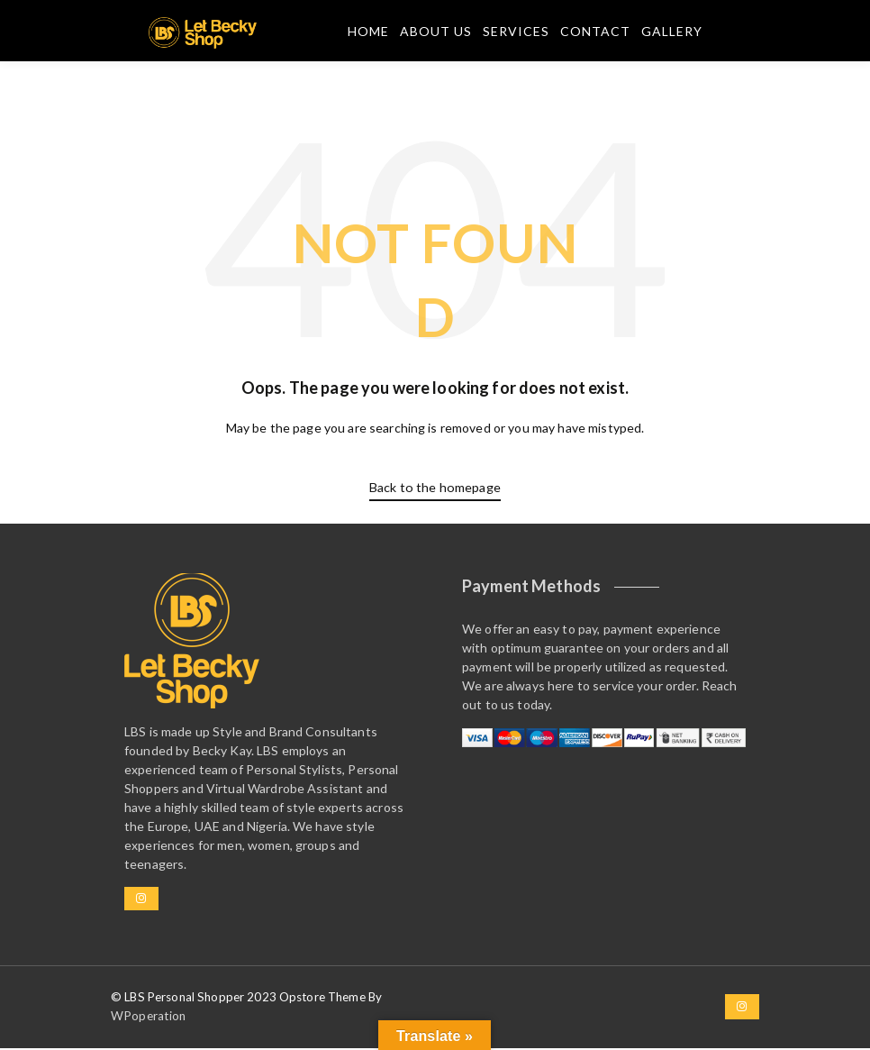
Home (367, 33)
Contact (594, 33)
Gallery (671, 33)
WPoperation (148, 1017)
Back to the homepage (435, 490)
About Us (435, 33)
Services (515, 33)
